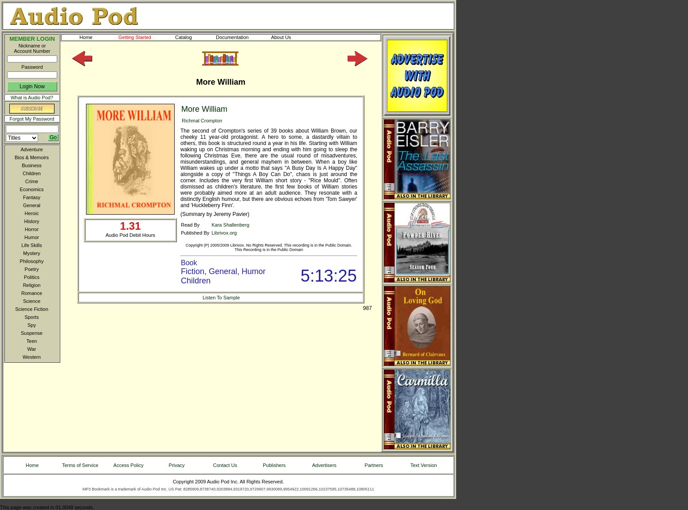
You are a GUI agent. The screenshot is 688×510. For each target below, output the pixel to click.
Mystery (31, 253)
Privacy (177, 465)
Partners (374, 465)
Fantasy (31, 197)
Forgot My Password (32, 119)
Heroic (32, 213)
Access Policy (128, 465)
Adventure (31, 149)
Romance (31, 293)
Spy (31, 325)
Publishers (274, 465)
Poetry (32, 269)
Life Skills (31, 245)
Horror (32, 229)
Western (32, 357)
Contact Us (225, 465)
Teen (32, 341)
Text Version (423, 465)
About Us (288, 37)
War (31, 349)
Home (85, 37)
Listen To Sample (221, 297)
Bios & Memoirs (32, 157)
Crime (31, 181)
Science (31, 301)
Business (32, 165)
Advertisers (324, 465)
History (31, 221)
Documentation (236, 37)
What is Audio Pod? (32, 97)
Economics (32, 189)
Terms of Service (80, 465)
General (31, 205)
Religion (32, 285)
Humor (31, 237)
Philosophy (32, 261)
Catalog (191, 37)
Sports (32, 317)
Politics (31, 277)
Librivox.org (224, 232)
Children (32, 173)
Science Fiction (31, 309)
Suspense (32, 333)
